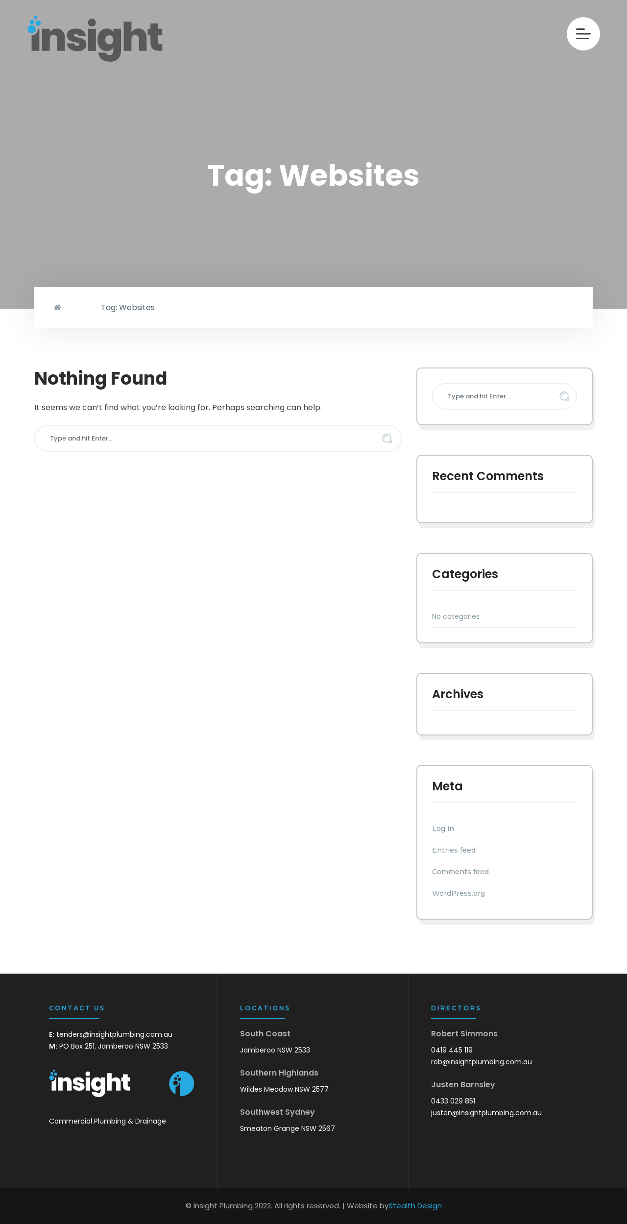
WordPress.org (458, 893)
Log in (443, 828)
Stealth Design (415, 1205)
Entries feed (454, 850)
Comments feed (460, 871)
